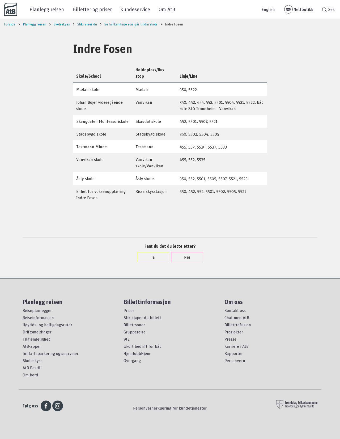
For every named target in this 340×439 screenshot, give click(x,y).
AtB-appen (32, 346)
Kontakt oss (235, 310)
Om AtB (167, 9)
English (268, 9)
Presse (230, 339)
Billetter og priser (92, 9)
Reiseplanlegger (37, 310)
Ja (150, 257)
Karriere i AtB (236, 346)
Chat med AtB (236, 317)
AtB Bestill (32, 367)
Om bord (30, 374)
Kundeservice (135, 9)
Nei (184, 257)
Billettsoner (134, 324)
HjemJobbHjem (137, 353)
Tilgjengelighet (36, 339)
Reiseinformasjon (38, 317)
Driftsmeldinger (37, 331)
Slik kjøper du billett (142, 317)
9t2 (127, 339)
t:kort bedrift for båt (142, 346)
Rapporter (233, 353)
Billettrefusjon (237, 324)
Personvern (234, 360)
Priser (129, 310)
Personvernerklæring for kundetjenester (170, 408)
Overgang (132, 360)
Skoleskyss (32, 360)
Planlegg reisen (46, 9)
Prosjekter (233, 331)
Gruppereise (135, 331)
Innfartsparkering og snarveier (50, 353)
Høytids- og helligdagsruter (47, 324)
